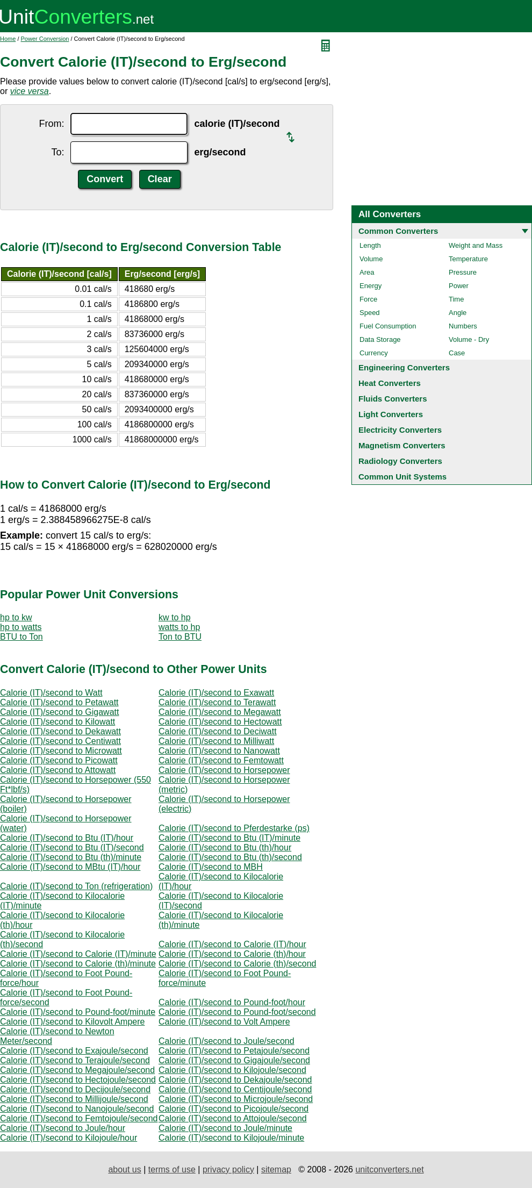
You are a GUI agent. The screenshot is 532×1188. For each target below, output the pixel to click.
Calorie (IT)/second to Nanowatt (219, 750)
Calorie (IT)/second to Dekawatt (60, 731)
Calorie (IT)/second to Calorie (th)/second (237, 963)
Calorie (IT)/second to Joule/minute (225, 1128)
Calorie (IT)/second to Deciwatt (218, 731)
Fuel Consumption (388, 326)
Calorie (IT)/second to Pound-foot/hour (232, 1002)
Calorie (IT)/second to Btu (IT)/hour (66, 837)
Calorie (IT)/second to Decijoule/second (75, 1089)
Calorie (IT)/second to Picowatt (59, 760)
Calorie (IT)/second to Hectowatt (220, 721)
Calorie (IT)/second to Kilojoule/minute (231, 1137)
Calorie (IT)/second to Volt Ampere (224, 1021)
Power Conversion (45, 38)
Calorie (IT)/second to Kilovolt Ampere (72, 1021)
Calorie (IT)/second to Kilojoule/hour (68, 1137)
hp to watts (20, 627)
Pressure (463, 272)
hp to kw (16, 617)
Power (459, 286)
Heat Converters (389, 383)
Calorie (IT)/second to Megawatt (220, 712)
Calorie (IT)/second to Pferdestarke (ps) (234, 828)
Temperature (468, 259)
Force (368, 299)
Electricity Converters (400, 429)
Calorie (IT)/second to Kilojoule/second (232, 1070)
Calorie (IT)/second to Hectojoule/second (78, 1079)
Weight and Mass (475, 245)
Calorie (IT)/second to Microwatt (61, 750)
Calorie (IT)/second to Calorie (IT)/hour (232, 944)
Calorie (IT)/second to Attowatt (58, 770)
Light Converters (390, 414)
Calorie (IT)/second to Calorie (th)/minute (78, 963)
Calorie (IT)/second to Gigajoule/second (234, 1060)
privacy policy (228, 1169)
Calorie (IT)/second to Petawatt (59, 702)
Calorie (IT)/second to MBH (211, 866)
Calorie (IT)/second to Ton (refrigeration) (76, 886)
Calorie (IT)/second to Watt (51, 692)
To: (57, 152)
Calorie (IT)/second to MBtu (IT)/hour (70, 866)
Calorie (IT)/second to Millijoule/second (74, 1099)
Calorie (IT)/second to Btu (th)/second (230, 857)
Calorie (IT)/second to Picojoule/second (233, 1108)
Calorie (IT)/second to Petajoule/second (234, 1050)
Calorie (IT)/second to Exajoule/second (74, 1050)
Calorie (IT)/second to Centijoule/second (235, 1089)
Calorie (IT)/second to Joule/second (226, 1041)
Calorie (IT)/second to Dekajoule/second (235, 1079)
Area (367, 272)
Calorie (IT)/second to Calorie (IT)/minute (78, 953)
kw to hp (175, 617)
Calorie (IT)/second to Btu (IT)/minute (229, 837)
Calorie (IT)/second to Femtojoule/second (78, 1118)
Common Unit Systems (402, 476)
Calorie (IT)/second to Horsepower (224, 770)
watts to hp (179, 627)
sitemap (276, 1169)
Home (8, 38)
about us (124, 1169)
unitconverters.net (389, 1169)
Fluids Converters (392, 398)
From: (51, 123)
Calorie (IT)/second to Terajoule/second (75, 1060)
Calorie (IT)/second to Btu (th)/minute (70, 857)
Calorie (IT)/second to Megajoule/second (77, 1070)
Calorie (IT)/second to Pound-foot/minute (77, 1012)
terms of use (172, 1169)
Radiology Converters (400, 461)
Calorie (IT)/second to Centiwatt (60, 741)
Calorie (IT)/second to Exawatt (216, 692)
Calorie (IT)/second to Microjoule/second (236, 1099)
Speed (370, 313)
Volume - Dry (469, 339)
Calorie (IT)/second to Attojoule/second (233, 1118)
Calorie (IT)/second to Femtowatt (221, 760)
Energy (371, 286)
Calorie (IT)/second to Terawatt (217, 702)
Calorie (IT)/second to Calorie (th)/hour (232, 953)
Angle (457, 313)
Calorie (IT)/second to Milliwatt (216, 741)
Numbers (463, 326)
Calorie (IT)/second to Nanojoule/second (77, 1108)
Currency (374, 353)
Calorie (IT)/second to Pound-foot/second (237, 1012)
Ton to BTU (180, 636)
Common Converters (398, 230)
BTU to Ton (21, 636)
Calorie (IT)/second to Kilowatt (57, 721)
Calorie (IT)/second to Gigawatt (59, 712)
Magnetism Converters (401, 445)
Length (370, 245)
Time (456, 299)
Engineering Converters (404, 367)
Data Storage (380, 339)
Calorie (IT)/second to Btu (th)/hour (225, 847)
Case (457, 353)
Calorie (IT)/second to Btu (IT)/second (72, 847)
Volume (371, 259)
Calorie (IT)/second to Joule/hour (62, 1128)
